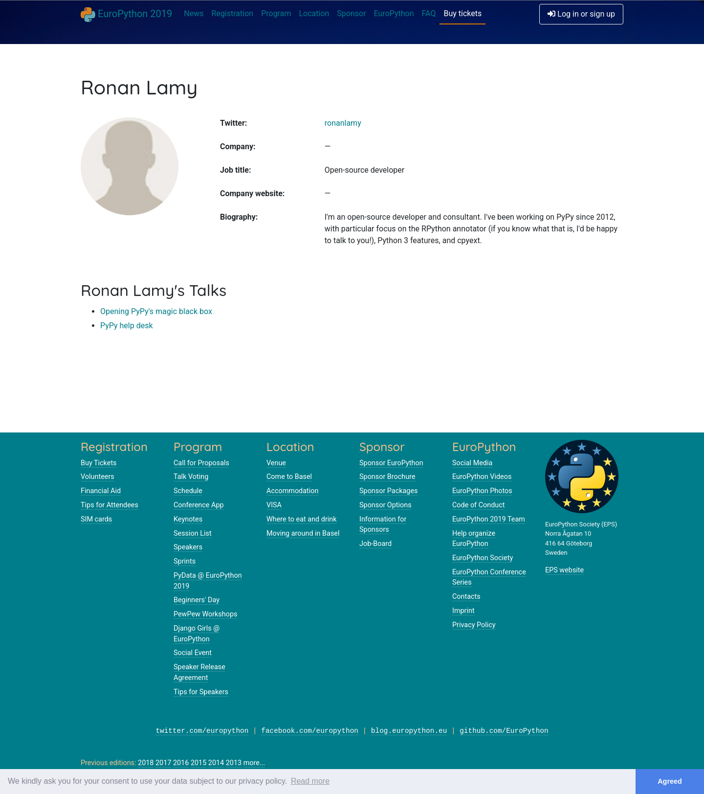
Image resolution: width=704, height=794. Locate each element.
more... (254, 763)
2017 (163, 763)
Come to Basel (289, 477)
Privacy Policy (474, 625)
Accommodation (292, 491)
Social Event (193, 653)
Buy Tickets (99, 463)
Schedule (188, 491)
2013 (234, 763)
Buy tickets (462, 13)
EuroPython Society (482, 558)
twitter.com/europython (201, 731)
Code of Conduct (478, 505)
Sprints (185, 561)
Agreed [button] (670, 781)
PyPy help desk (126, 325)
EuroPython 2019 (126, 14)
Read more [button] (310, 781)
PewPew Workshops (205, 614)
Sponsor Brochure (387, 477)
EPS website (564, 570)
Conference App (199, 505)
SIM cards (96, 519)
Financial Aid (101, 491)
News (193, 13)
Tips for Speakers (201, 692)
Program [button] (276, 13)
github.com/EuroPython (504, 731)
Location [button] (314, 13)
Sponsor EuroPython (391, 463)
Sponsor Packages (388, 491)
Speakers (188, 547)
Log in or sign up (581, 14)
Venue (276, 463)
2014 (216, 763)
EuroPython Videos (481, 477)
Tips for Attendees (109, 505)
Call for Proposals (201, 463)
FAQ (429, 13)
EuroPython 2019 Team (488, 519)
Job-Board (375, 544)
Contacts (466, 596)
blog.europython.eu (409, 731)
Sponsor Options (385, 505)
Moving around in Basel (302, 533)
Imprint (463, 611)
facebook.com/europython (309, 731)
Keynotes (188, 519)
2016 (181, 763)
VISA (274, 505)
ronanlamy (343, 123)
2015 (198, 763)
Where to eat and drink (301, 519)
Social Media (472, 463)
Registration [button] (233, 13)
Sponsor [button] (351, 13)
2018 (146, 763)
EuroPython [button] (394, 13)
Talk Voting (191, 477)
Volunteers (97, 477)
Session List (193, 533)
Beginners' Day (197, 600)
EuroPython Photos (482, 491)
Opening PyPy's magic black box (156, 311)
